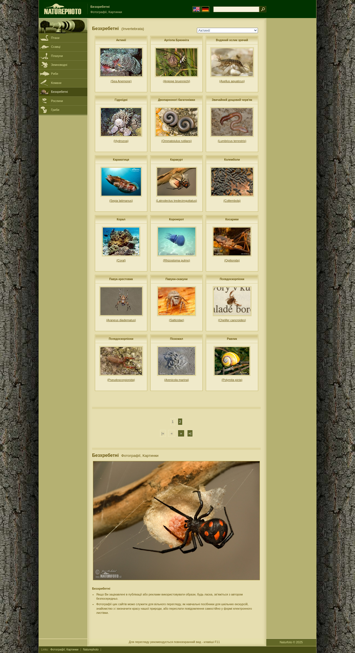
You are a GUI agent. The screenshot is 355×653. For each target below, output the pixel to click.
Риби (54, 73)
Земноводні (59, 64)
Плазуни (57, 56)
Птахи (55, 37)
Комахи (56, 82)
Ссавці (55, 46)
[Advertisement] (291, 107)
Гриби (55, 109)
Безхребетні (59, 91)
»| (190, 433)
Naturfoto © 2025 (291, 642)
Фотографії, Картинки (64, 649)
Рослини (57, 101)
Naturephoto (90, 649)
